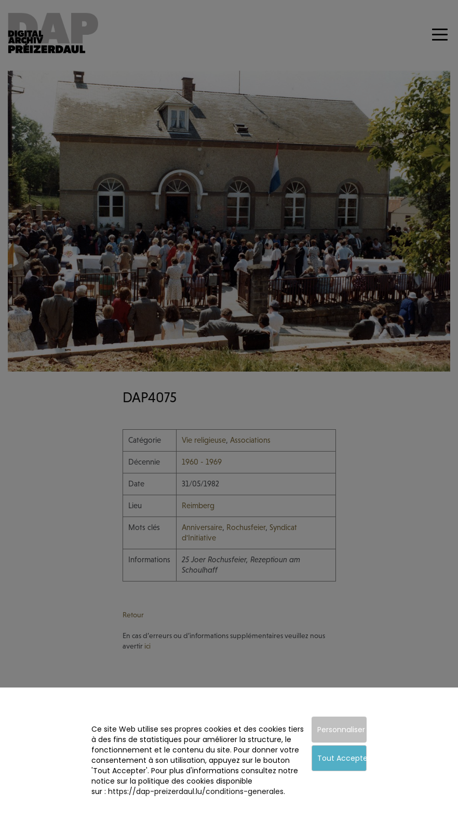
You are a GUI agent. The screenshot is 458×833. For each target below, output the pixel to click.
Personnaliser (341, 729)
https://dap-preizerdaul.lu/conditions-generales (196, 791)
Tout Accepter (341, 758)
